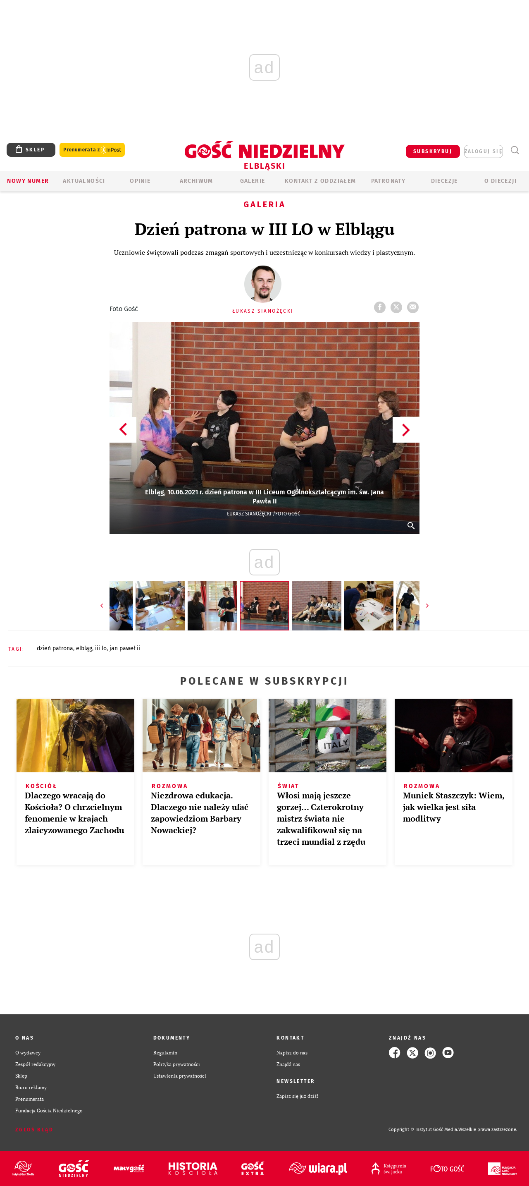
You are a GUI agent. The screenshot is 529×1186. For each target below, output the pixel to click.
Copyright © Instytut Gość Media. (423, 1129)
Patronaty (388, 180)
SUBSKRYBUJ (432, 151)
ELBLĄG (84, 648)
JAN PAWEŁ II (125, 648)
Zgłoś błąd (34, 1130)
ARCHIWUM (196, 180)
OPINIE (140, 180)
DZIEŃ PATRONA (55, 648)
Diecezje (444, 180)
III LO (101, 648)
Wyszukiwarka (514, 150)
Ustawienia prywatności (179, 1076)
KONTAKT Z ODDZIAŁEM (320, 180)
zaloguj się (484, 151)
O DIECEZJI (500, 180)
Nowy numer (28, 180)
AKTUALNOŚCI (84, 180)
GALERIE (252, 180)
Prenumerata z (92, 150)
